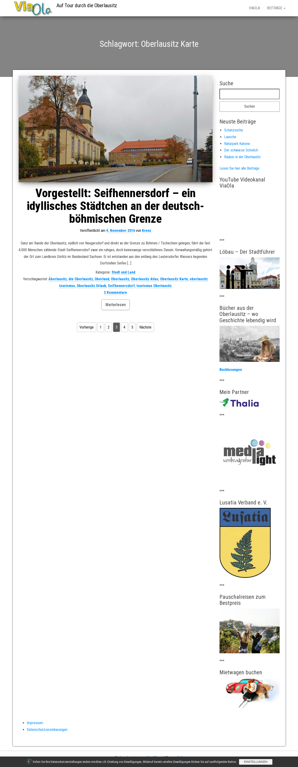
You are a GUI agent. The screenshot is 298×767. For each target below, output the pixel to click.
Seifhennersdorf (121, 286)
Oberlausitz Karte (174, 279)
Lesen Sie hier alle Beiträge (239, 168)
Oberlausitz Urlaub (91, 286)
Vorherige (86, 327)
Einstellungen (255, 762)
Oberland (102, 279)
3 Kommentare (115, 292)
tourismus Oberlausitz (154, 286)
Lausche (230, 137)
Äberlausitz (57, 279)
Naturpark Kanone (237, 143)
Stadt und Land (123, 272)
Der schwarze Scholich (241, 150)
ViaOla (254, 8)
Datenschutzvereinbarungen (47, 729)
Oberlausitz (120, 279)
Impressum (35, 723)
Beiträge (276, 8)
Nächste (145, 327)
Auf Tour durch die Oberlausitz (86, 5)
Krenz (146, 230)
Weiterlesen (115, 304)
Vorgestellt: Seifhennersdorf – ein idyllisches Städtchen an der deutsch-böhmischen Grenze (115, 206)
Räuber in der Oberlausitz (242, 157)
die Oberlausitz (81, 279)
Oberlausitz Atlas (144, 279)
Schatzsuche (233, 130)
